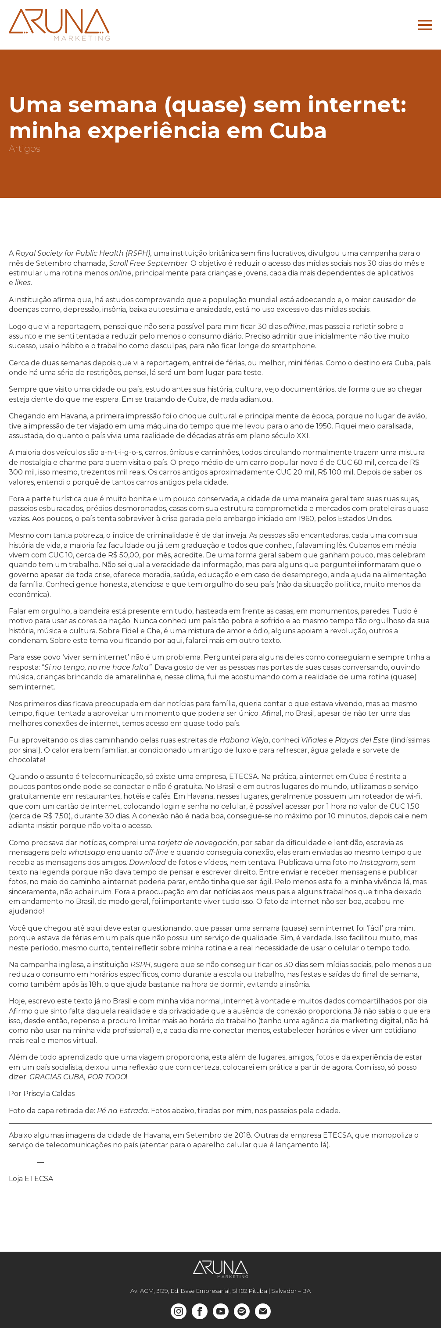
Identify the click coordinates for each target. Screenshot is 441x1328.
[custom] (242, 1311)
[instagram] (178, 1311)
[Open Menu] (425, 25)
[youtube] (221, 1311)
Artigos (24, 148)
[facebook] (200, 1311)
